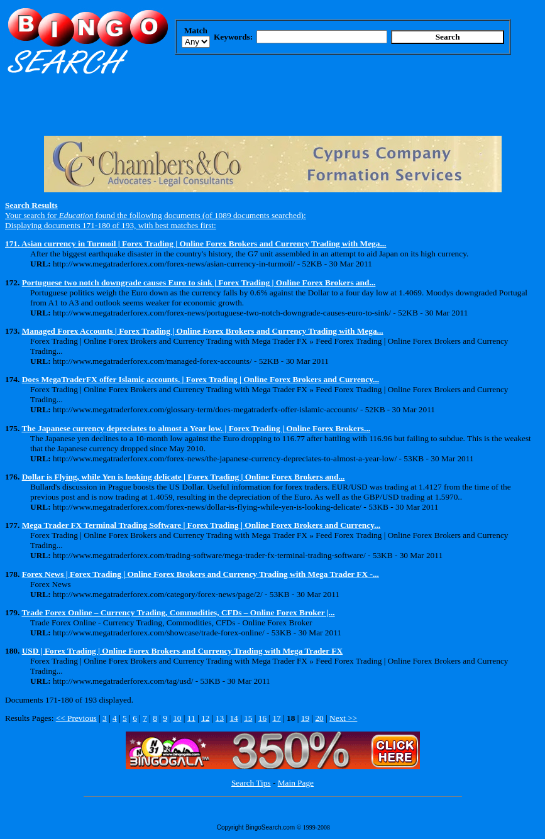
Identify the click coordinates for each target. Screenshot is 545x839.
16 (262, 718)
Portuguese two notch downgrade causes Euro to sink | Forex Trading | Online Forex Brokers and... (199, 282)
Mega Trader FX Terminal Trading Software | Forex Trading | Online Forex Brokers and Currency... (201, 525)
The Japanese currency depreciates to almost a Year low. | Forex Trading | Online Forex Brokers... (195, 428)
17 (276, 718)
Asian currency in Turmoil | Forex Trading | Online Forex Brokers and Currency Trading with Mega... (204, 243)
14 (233, 718)
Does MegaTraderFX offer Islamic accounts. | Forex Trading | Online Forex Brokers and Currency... (200, 379)
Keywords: (233, 36)
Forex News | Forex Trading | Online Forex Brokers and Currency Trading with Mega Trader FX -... (200, 574)
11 (191, 718)
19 (305, 718)
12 (205, 718)
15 (248, 718)
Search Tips (251, 782)
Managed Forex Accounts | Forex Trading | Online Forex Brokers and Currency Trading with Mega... (202, 331)
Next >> (343, 718)
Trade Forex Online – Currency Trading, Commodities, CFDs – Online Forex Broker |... (177, 612)
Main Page (296, 782)
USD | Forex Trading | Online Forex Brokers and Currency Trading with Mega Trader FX (182, 650)
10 (177, 718)
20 (319, 718)
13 (220, 718)
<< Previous (76, 718)
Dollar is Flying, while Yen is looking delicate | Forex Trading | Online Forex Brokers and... (183, 476)
